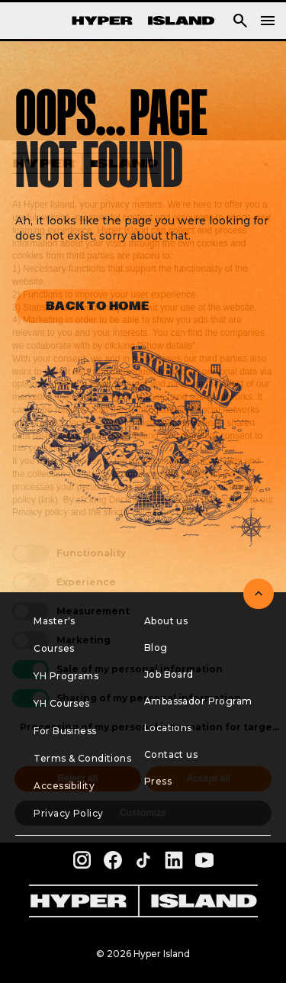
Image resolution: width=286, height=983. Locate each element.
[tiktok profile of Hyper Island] (143, 860)
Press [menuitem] (158, 781)
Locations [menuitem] (168, 727)
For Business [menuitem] (65, 730)
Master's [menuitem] (54, 621)
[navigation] (268, 20)
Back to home (97, 305)
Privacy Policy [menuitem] (68, 813)
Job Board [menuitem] (169, 674)
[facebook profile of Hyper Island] (113, 860)
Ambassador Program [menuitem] (198, 701)
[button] (240, 20)
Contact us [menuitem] (171, 754)
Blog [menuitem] (156, 647)
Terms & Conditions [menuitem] (82, 758)
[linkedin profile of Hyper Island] (174, 860)
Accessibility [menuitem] (64, 785)
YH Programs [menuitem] (66, 676)
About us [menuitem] (166, 621)
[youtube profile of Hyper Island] (204, 860)
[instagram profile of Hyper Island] (82, 860)
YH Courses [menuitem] (61, 703)
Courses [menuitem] (54, 648)
